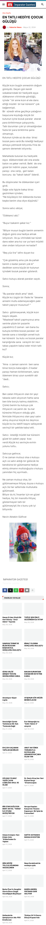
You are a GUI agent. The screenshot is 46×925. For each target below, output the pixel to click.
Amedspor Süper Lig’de (9, 699)
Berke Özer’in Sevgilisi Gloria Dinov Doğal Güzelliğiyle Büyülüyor (11, 891)
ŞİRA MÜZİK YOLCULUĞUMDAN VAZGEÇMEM (10, 865)
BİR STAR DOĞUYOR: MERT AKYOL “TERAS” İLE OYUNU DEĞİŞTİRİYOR (11, 809)
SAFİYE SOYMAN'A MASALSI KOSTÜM (32, 836)
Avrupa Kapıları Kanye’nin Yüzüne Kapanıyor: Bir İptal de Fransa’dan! (33, 809)
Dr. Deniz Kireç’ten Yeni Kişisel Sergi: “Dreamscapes (34, 780)
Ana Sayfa (6, 13)
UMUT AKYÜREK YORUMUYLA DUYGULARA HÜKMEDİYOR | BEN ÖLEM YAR (32, 752)
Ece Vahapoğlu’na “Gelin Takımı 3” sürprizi (31, 724)
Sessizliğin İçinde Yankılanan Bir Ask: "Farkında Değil (10, 724)
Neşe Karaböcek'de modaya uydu (32, 864)
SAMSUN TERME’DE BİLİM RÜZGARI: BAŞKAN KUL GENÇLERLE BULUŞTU (11, 646)
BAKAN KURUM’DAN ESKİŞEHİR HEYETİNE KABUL (33, 674)
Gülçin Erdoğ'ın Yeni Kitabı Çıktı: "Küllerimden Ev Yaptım (10, 838)
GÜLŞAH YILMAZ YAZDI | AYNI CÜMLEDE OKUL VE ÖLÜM (10, 781)
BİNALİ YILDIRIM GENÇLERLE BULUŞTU (33, 644)
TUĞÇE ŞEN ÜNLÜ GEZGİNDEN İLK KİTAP (33, 618)
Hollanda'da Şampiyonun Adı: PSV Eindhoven (11, 917)
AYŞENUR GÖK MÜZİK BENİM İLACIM (33, 699)
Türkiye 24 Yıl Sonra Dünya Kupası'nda (32, 916)
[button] (3, 4)
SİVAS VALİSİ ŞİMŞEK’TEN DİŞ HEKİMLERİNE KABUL (11, 674)
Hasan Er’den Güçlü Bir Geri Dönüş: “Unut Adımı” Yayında (11, 619)
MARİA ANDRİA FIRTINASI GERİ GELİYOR (30, 891)
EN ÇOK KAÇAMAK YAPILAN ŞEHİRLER (10, 749)
